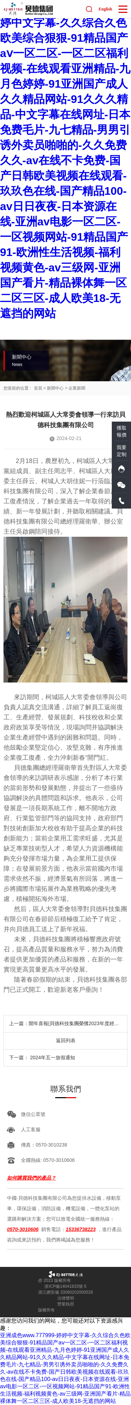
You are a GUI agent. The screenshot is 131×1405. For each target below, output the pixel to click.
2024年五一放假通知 (52, 1057)
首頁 (38, 388)
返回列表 (65, 1040)
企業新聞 (76, 388)
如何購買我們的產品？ (31, 1178)
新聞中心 (55, 388)
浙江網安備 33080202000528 (65, 1292)
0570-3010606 (22, 1229)
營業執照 (65, 1304)
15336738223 (81, 1229)
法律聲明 (65, 1298)
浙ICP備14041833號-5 (65, 1286)
